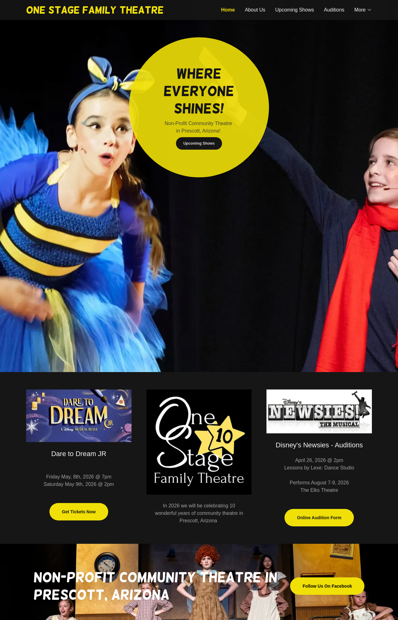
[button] (363, 10)
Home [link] (228, 9)
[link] (112, 11)
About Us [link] (255, 9)
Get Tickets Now (79, 511)
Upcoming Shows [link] (294, 9)
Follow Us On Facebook (327, 586)
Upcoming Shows (199, 143)
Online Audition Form (319, 517)
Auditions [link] (334, 9)
